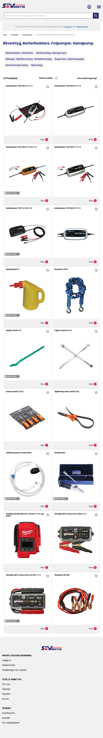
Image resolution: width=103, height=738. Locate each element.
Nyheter (6, 694)
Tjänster (6, 689)
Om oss (6, 684)
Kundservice (8, 713)
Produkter (14, 35)
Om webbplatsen (11, 722)
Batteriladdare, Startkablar (19, 53)
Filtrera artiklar (48, 78)
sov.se (5, 699)
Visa (44, 139)
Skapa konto (8, 665)
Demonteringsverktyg (17, 65)
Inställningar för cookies (14, 670)
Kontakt (6, 718)
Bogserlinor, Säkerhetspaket (69, 59)
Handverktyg (27, 35)
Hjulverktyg (37, 65)
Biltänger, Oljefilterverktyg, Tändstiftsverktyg (29, 59)
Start (5, 35)
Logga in (6, 660)
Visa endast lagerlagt (88, 78)
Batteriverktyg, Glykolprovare (51, 53)
